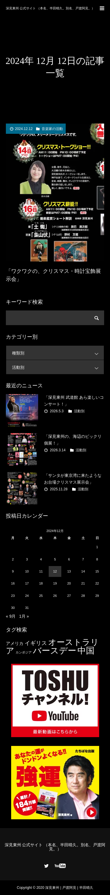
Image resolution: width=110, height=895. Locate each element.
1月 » (24, 616)
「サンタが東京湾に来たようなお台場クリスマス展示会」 (72, 478)
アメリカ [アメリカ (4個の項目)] (14, 643)
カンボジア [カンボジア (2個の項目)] (24, 652)
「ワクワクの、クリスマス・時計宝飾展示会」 (53, 275)
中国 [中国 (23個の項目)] (85, 650)
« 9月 (11, 616)
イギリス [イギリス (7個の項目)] (36, 643)
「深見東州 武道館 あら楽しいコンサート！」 (74, 400)
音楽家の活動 (52, 129)
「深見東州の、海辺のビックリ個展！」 (72, 439)
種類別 (58, 353)
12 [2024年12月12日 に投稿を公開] (55, 571)
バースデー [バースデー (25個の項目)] (54, 650)
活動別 (58, 367)
